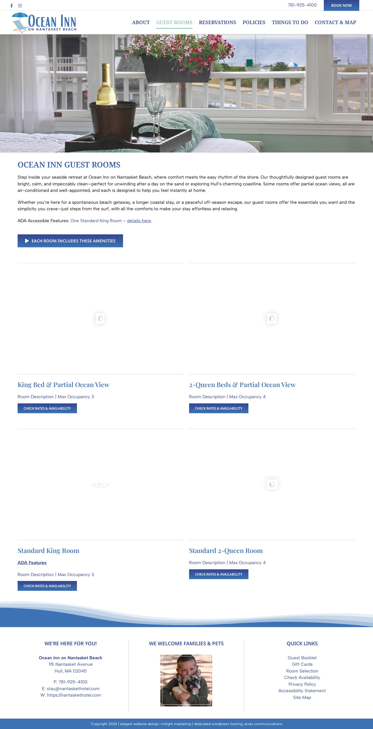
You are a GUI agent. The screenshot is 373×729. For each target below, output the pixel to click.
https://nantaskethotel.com (74, 695)
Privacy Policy (302, 684)
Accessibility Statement (302, 690)
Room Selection (302, 671)
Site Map (302, 697)
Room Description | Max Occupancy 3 (56, 396)
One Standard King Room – (110, 220)
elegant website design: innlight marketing (155, 724)
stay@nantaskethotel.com (73, 688)
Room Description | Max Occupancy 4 (227, 396)
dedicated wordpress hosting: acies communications (238, 724)
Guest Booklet (302, 657)
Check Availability (302, 677)
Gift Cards (302, 664)
